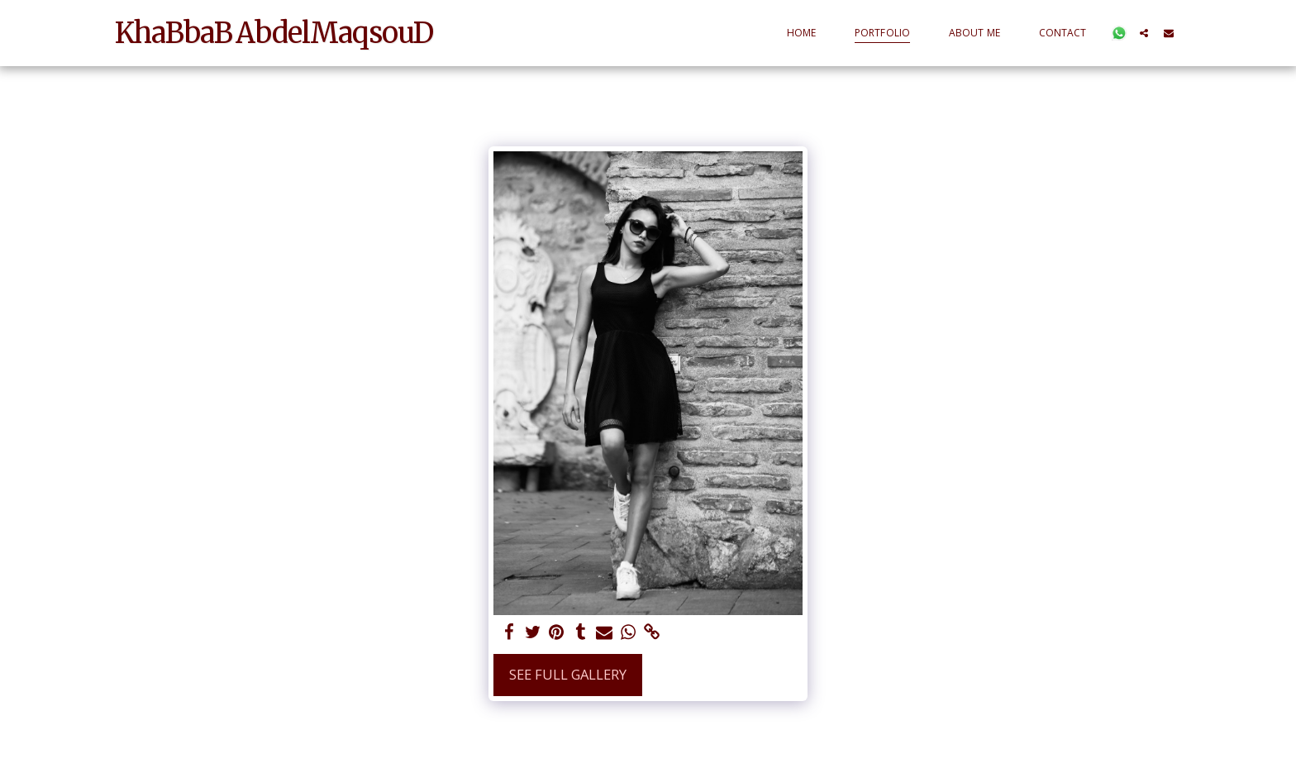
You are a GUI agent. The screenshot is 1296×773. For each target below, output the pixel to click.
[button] (1119, 33)
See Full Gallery (568, 674)
